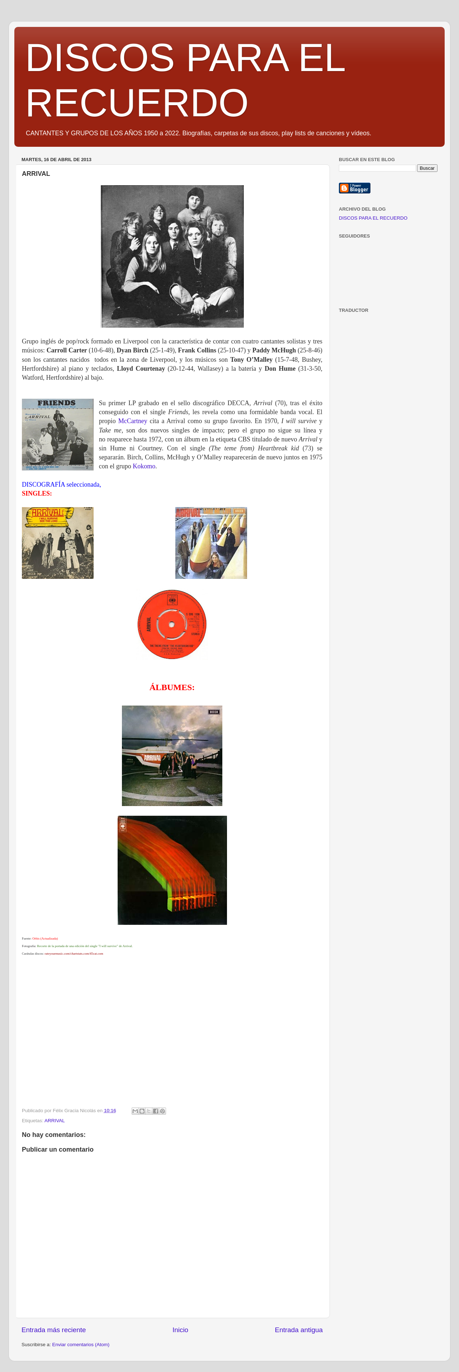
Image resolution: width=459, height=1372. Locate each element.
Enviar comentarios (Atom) (81, 1344)
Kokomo (144, 466)
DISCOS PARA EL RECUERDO (373, 218)
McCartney (132, 421)
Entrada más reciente (54, 1330)
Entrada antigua (299, 1330)
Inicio (180, 1330)
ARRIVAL (54, 1120)
